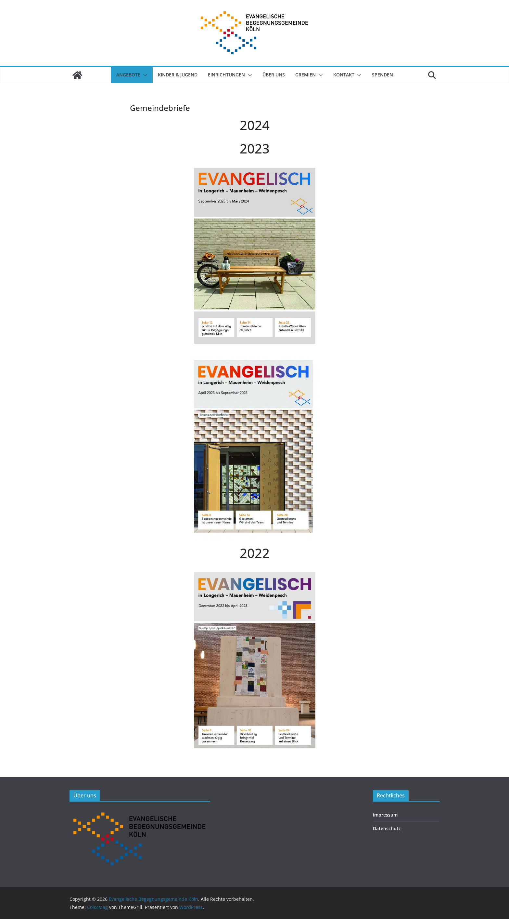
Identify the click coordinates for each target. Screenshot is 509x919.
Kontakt (343, 75)
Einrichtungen (226, 75)
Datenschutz (387, 828)
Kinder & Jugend (177, 75)
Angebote (128, 75)
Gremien (305, 75)
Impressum (385, 815)
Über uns (273, 75)
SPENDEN (382, 75)
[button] (143, 75)
